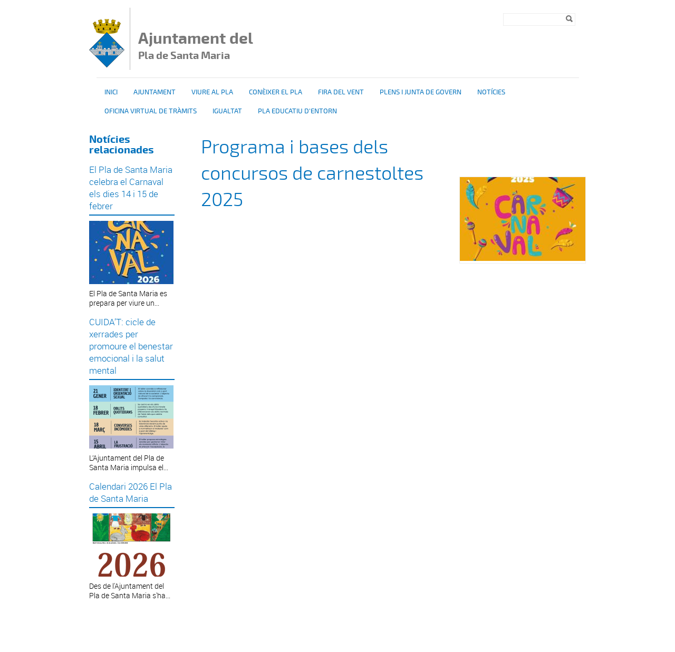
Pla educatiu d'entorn (297, 111)
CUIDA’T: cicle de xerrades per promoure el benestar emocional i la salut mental (131, 346)
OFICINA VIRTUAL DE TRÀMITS (150, 111)
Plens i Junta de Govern (420, 92)
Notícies (491, 92)
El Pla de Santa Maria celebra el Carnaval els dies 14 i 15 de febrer (130, 187)
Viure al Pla (212, 92)
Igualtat (227, 111)
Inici (111, 92)
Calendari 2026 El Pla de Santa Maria (130, 492)
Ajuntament (154, 92)
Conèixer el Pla (275, 92)
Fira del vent (341, 92)
